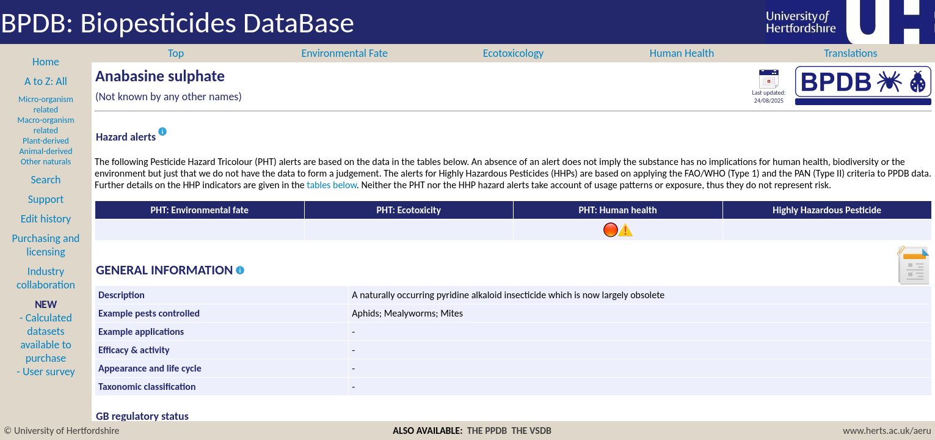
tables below (332, 185)
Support (46, 199)
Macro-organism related (45, 125)
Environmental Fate (345, 53)
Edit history (46, 219)
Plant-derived (46, 141)
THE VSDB (531, 430)
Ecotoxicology (513, 53)
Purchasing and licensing (45, 245)
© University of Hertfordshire (62, 430)
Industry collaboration (45, 278)
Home (45, 61)
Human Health (682, 53)
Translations (850, 53)
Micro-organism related (45, 104)
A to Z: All (45, 81)
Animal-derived (46, 151)
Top (176, 53)
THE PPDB (487, 430)
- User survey (45, 371)
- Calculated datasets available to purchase (46, 338)
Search (46, 179)
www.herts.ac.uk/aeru (887, 430)
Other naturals (46, 161)
